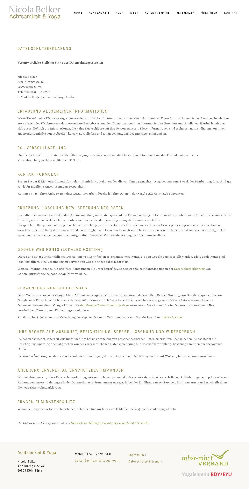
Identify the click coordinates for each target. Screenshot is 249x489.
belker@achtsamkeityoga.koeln (97, 460)
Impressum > (139, 455)
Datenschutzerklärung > (145, 461)
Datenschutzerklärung (189, 268)
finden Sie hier (171, 317)
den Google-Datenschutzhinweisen (104, 305)
